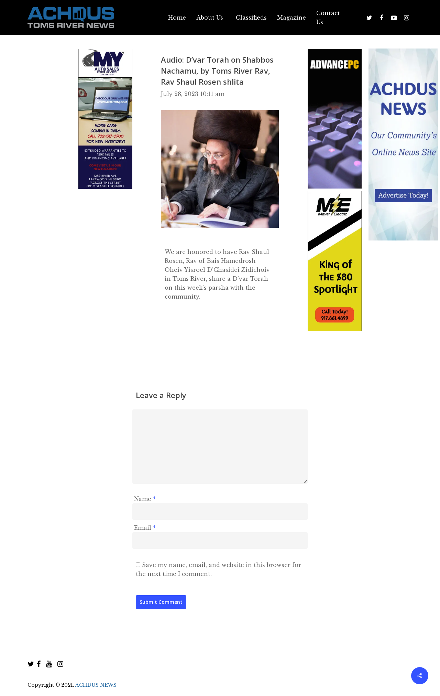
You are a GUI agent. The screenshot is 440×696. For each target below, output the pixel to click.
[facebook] (39, 664)
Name (145, 498)
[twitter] (31, 664)
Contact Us (328, 17)
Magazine (291, 17)
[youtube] (49, 664)
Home (177, 17)
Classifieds (251, 17)
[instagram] (60, 664)
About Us (209, 17)
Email (145, 527)
